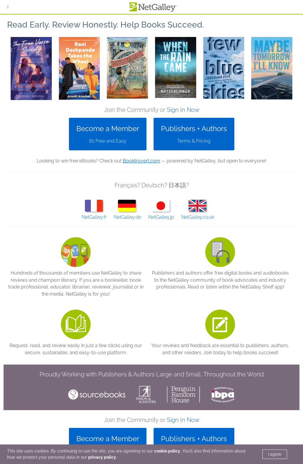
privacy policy (102, 457)
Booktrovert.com (141, 161)
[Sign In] (8, 7)
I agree (274, 454)
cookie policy (167, 451)
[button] (31, 68)
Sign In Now (183, 109)
